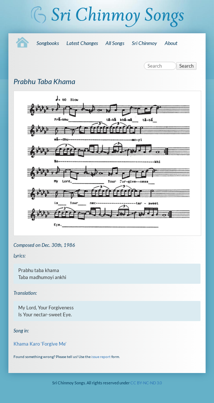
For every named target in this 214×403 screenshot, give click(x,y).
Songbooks (48, 43)
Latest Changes (82, 43)
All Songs (115, 43)
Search (186, 66)
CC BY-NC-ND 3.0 (146, 382)
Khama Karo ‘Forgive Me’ (40, 344)
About (171, 43)
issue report (101, 356)
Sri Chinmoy (144, 43)
